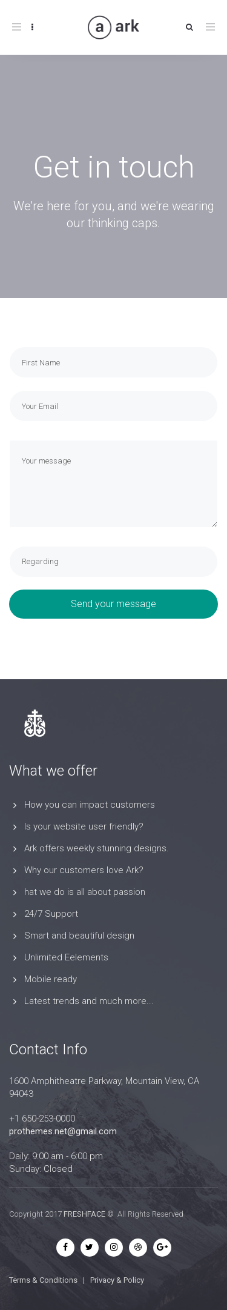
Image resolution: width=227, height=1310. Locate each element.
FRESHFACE (84, 1214)
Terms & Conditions (43, 1280)
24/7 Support (51, 913)
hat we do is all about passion (84, 891)
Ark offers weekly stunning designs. (96, 848)
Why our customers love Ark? (83, 870)
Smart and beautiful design (79, 935)
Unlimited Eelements (66, 957)
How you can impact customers (89, 804)
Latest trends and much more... (89, 1001)
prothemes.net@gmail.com (63, 1131)
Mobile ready (50, 979)
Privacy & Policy (117, 1280)
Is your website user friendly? (83, 826)
